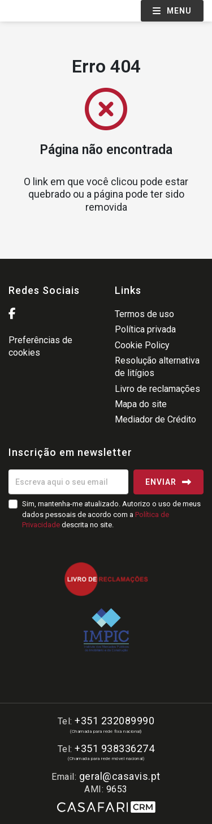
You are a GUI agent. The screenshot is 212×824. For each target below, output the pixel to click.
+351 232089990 (114, 721)
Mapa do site (141, 404)
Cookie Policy (142, 345)
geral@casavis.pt (120, 776)
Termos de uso (144, 314)
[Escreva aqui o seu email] (68, 481)
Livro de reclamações (157, 388)
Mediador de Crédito (155, 419)
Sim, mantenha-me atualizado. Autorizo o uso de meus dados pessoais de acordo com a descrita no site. (111, 513)
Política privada (145, 329)
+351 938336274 (114, 748)
